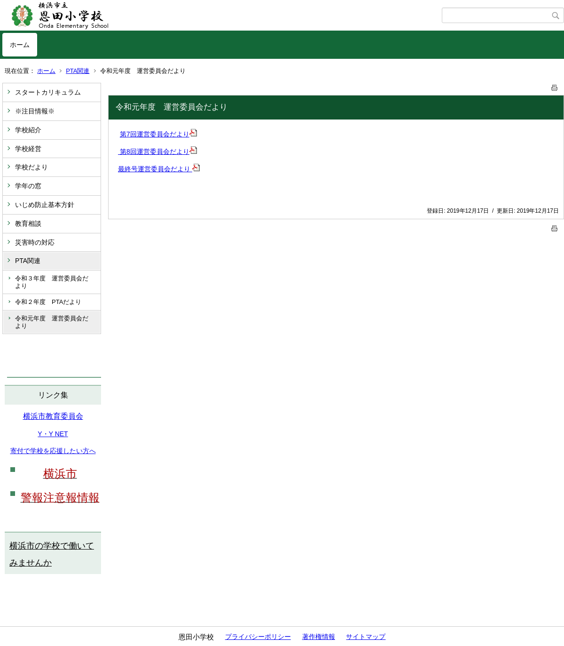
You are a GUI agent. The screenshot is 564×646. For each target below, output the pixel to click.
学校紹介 (28, 130)
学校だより (31, 167)
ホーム (20, 44)
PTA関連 (77, 70)
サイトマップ (365, 636)
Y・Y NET (53, 434)
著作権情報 (318, 636)
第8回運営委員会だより (157, 151)
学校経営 (28, 148)
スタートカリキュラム (48, 92)
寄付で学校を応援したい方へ (53, 451)
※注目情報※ (35, 111)
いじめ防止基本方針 (44, 204)
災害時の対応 (35, 242)
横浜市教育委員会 (53, 416)
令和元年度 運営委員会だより (51, 322)
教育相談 (28, 223)
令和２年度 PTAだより (48, 301)
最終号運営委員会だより (159, 169)
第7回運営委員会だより (158, 134)
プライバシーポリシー (258, 636)
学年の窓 (28, 186)
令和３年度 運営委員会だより (51, 282)
